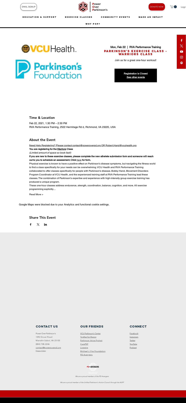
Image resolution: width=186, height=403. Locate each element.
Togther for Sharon (88, 337)
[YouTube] (181, 52)
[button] (174, 6)
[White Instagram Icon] (181, 57)
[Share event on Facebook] (30, 224)
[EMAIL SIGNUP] (28, 6)
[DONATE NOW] (157, 6)
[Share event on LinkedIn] (45, 224)
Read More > (36, 194)
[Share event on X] (38, 224)
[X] (181, 46)
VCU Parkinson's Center (90, 333)
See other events (136, 77)
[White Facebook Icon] (181, 40)
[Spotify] (181, 63)
